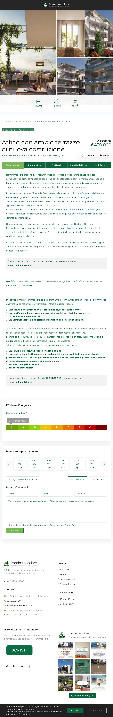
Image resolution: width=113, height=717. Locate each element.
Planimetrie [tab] (34, 165)
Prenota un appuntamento (22, 451)
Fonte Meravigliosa (54, 155)
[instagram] (29, 667)
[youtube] (22, 667)
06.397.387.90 (54, 261)
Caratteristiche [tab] (78, 165)
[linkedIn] (14, 667)
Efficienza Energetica (18, 405)
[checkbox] (7, 525)
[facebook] (7, 667)
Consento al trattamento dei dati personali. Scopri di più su (43, 525)
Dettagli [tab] (56, 165)
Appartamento (20, 121)
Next (104, 464)
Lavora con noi (66, 579)
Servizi (62, 574)
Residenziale (9, 130)
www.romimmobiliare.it (20, 265)
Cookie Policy (66, 604)
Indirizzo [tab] (100, 165)
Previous (9, 464)
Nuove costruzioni (35, 155)
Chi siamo (64, 569)
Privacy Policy (71, 525)
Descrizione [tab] (12, 165)
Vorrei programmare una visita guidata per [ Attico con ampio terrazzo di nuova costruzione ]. (56, 510)
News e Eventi (66, 584)
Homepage (6, 121)
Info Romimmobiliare (16, 712)
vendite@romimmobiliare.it (20, 605)
